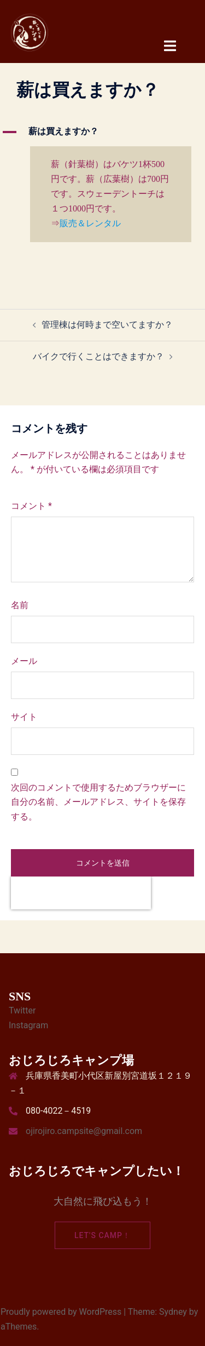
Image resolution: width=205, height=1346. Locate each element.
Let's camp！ (102, 1235)
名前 (19, 605)
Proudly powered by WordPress (61, 1312)
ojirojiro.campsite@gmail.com (84, 1131)
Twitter (22, 1010)
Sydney (173, 1312)
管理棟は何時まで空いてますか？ (107, 324)
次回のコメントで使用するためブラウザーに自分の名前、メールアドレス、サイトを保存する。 (98, 802)
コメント (31, 506)
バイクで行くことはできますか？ (98, 356)
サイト (24, 717)
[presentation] (81, 893)
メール (24, 661)
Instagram (28, 1025)
